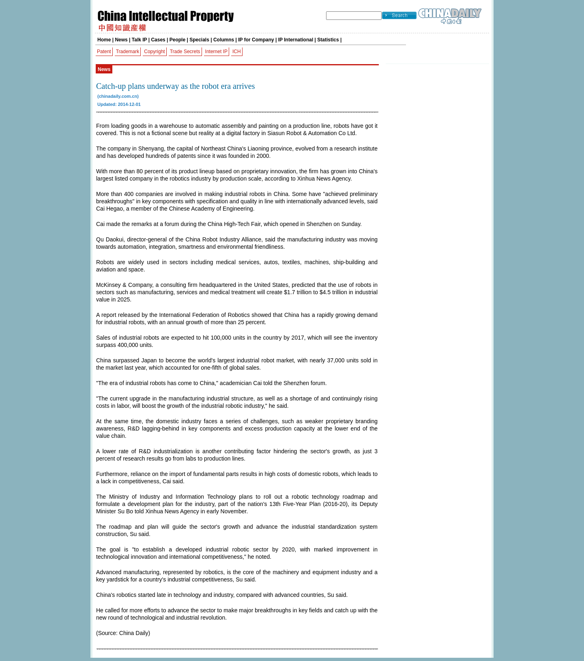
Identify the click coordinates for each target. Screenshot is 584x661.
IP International (295, 40)
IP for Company (256, 40)
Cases (158, 40)
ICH (236, 51)
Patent (104, 51)
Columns (223, 40)
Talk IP (139, 40)
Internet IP (216, 51)
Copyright (154, 51)
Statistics (328, 40)
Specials (199, 40)
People (177, 40)
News (121, 40)
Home (104, 40)
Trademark (128, 51)
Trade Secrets (185, 51)
